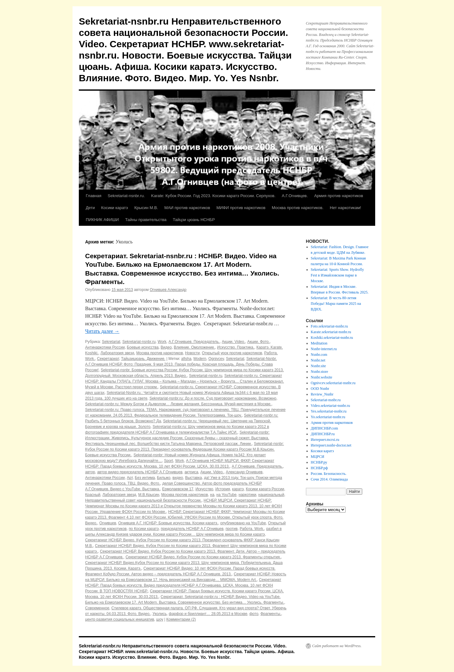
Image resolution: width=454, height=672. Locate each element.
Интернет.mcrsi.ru (325, 439)
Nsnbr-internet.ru (324, 349)
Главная (93, 195)
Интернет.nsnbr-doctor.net (331, 445)
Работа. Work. (252, 529)
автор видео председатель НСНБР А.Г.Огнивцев (139, 472)
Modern (200, 358)
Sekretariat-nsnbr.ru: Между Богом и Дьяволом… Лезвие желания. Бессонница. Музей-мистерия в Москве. (178, 404)
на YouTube (226, 495)
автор (90, 472)
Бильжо (164, 478)
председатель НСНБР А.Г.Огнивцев (192, 529)
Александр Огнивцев (244, 472)
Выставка (193, 478)
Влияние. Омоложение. (194, 347)
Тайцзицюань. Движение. (143, 358)
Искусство (204, 489)
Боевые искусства (143, 347)
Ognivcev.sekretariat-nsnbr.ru (333, 383)
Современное (97, 608)
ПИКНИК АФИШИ (102, 219)
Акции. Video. (233, 341)
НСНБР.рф (319, 468)
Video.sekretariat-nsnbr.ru (330, 405)
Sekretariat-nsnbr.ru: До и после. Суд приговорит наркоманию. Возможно (212, 398)
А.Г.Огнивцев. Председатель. (193, 341)
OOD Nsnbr (320, 388)
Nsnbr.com (319, 354)
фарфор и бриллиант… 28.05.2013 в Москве (208, 614)
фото (253, 614)
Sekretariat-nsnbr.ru (138, 341)
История (222, 489)
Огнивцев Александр (168, 290)
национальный (271, 495)
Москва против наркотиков (159, 353)
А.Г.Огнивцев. (295, 195)
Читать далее (102, 331)
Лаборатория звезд (117, 353)
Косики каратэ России (265, 489)
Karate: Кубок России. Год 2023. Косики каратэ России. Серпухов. (213, 195)
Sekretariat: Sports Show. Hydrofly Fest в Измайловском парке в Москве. (337, 275)
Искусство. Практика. (235, 347)
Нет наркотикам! (345, 207)
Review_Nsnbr (322, 394)
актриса (191, 472)
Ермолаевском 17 (177, 489)
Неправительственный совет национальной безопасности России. (143, 500)
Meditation (319, 343)
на (212, 495)
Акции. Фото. (258, 341)
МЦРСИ (317, 456)
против (232, 529)
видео (177, 478)
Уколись (160, 614)
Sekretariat (111, 341)
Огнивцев (107, 523)
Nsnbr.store (319, 371)
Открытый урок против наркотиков (232, 353)
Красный (92, 495)
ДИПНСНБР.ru (323, 434)
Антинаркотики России (105, 347)
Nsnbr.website (321, 377)
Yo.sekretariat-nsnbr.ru (328, 417)
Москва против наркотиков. (297, 207)
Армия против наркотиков (338, 195)
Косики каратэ (114, 207)
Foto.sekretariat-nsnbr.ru (329, 326)
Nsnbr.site (318, 366)
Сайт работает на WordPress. (337, 646)
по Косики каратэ (144, 529)
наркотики (247, 495)
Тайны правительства (145, 219)
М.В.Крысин (148, 495)
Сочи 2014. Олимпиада (329, 479)
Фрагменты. (270, 614)
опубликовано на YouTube (243, 523)
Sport (168, 460)
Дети (90, 207)
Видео (166, 347)
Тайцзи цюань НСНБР (194, 219)
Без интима (145, 478)
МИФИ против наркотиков (240, 207)
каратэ (238, 489)
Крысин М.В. (146, 207)
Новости (192, 353)
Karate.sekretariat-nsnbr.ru (331, 332)
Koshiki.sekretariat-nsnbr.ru (332, 337)
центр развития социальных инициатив (119, 619)
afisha (186, 358)
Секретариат (108, 358)
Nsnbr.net (318, 360)
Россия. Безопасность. (328, 473)
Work (162, 341)
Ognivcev (216, 358)
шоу (159, 619)
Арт (130, 478)
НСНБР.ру (319, 462)
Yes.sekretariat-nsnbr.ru (328, 411)
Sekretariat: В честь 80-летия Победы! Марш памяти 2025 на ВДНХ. (336, 303)
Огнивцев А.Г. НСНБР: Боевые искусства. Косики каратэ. (168, 523)
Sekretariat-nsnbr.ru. (126, 195)
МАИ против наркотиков (187, 207)
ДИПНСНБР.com (324, 428)
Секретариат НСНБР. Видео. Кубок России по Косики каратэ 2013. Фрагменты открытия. (203, 557)
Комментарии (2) (181, 619)
